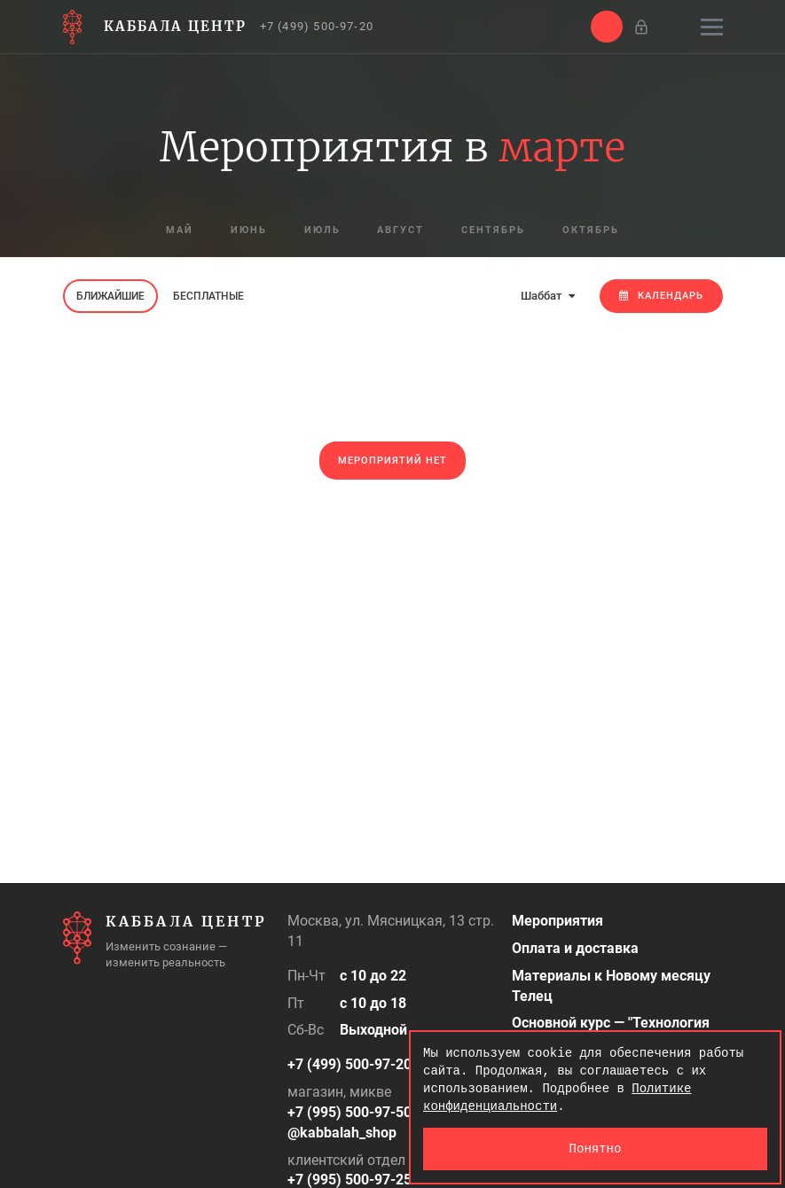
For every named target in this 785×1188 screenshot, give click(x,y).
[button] (607, 27)
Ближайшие (110, 296)
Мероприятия (557, 920)
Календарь (661, 295)
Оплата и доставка (575, 948)
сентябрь (494, 231)
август (401, 231)
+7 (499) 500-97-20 (317, 26)
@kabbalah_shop (341, 1132)
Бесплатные (208, 296)
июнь (249, 231)
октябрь (591, 231)
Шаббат (548, 295)
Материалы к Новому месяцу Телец (611, 985)
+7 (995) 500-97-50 (349, 1112)
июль (322, 231)
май (179, 231)
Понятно (595, 1148)
